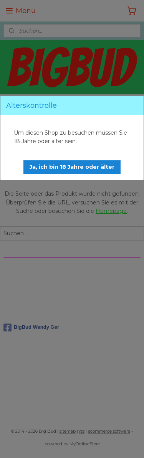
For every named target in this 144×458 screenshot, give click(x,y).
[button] (72, 167)
